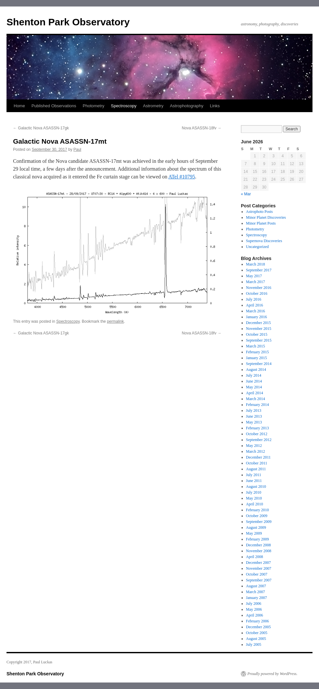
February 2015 (257, 352)
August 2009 (256, 527)
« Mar (246, 194)
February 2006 (257, 621)
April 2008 (254, 556)
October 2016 (257, 293)
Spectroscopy (123, 105)
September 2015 (258, 340)
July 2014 (253, 375)
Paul (77, 149)
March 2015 (255, 346)
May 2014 (254, 387)
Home (19, 105)
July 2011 (253, 475)
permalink (115, 321)
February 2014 (257, 404)
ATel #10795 (181, 176)
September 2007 (258, 580)
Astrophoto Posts (259, 211)
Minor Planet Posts (261, 223)
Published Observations (54, 105)
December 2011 (258, 457)
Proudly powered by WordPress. (272, 673)
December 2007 (258, 562)
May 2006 (254, 609)
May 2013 (254, 422)
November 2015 (258, 328)
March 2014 (255, 398)
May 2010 (254, 498)
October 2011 (256, 463)
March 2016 (255, 311)
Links (215, 105)
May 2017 (254, 276)
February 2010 (257, 510)
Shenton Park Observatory (68, 22)
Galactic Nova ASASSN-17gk (41, 128)
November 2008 (258, 551)
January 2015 (256, 358)
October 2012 (257, 434)
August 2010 (256, 486)
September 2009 (258, 521)
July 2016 (253, 299)
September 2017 (258, 270)
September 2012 (258, 439)
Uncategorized (257, 246)
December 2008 (258, 545)
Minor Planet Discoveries (266, 217)
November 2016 (258, 287)
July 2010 (253, 492)
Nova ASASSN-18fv (201, 128)
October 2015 (257, 334)
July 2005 (253, 644)
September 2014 (258, 363)
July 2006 (253, 603)
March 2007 (255, 592)
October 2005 (257, 632)
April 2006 (254, 615)
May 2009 (254, 533)
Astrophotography (186, 105)
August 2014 (256, 369)
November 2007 (258, 568)
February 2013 (257, 428)
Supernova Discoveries (264, 241)
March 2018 (255, 264)
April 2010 (254, 504)
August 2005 (256, 638)
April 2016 (254, 305)
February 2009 (257, 539)
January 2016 (256, 317)
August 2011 (256, 469)
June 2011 (254, 480)
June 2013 (254, 416)
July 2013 (253, 410)
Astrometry (153, 105)
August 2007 (256, 586)
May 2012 (254, 445)
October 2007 (257, 574)
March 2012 (255, 451)
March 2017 (255, 282)
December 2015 (258, 322)
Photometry (93, 105)
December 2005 (258, 627)
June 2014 (254, 381)
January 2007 (256, 597)
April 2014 (254, 393)
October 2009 (257, 516)
